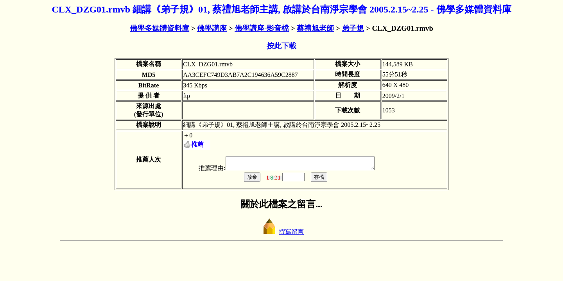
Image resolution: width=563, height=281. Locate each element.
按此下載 (281, 46)
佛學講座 (212, 28)
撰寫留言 (281, 234)
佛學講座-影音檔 (262, 28)
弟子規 (353, 28)
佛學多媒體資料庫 (159, 28)
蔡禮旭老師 (315, 28)
